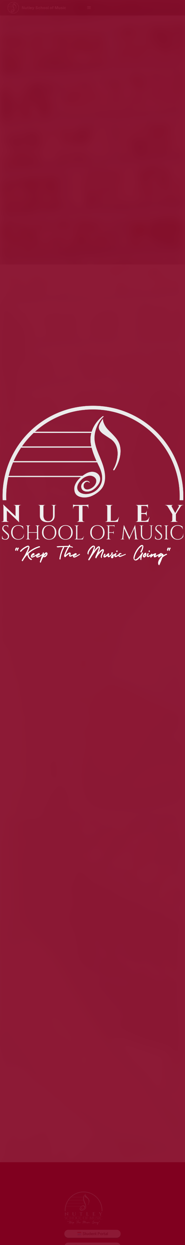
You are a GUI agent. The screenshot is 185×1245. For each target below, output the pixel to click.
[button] (89, 7)
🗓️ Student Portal (92, 1233)
